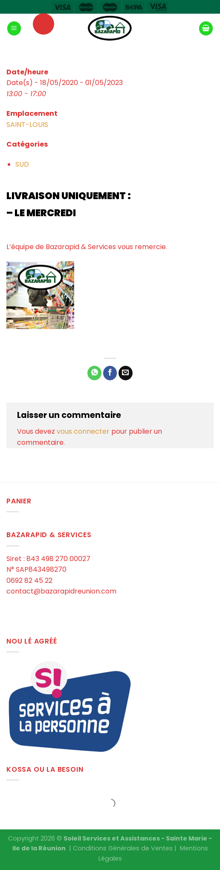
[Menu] (14, 28)
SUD (22, 164)
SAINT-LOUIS (27, 124)
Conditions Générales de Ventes (123, 848)
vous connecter (83, 431)
